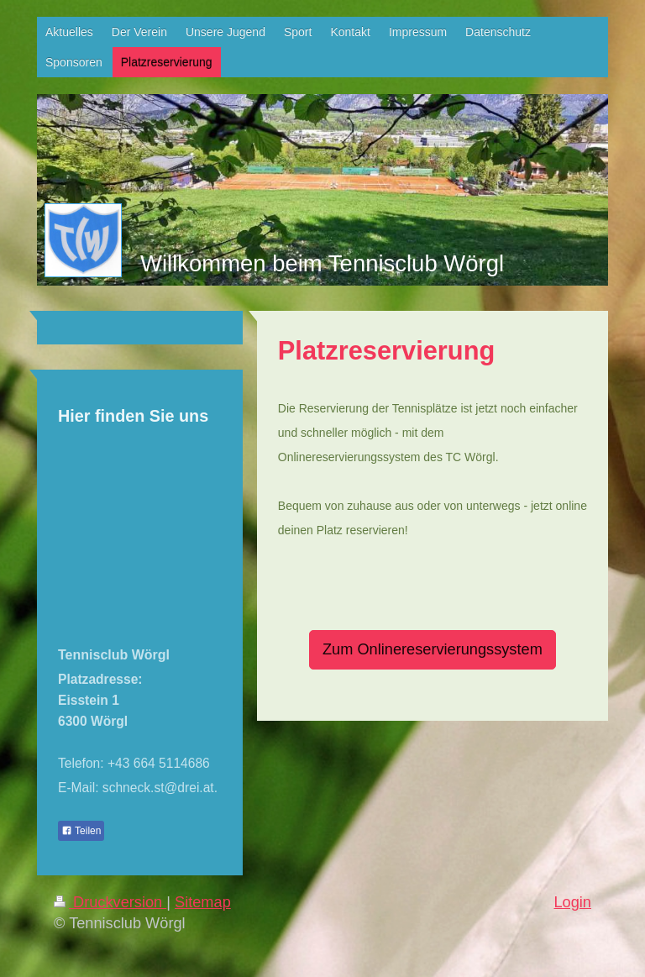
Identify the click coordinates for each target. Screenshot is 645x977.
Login (572, 902)
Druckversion (110, 902)
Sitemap (203, 902)
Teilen (81, 831)
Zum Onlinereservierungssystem (432, 649)
